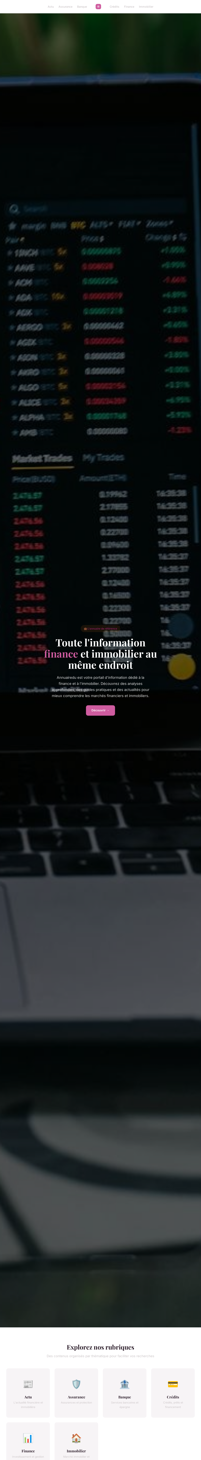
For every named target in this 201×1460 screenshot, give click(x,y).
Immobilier (146, 6)
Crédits (114, 6)
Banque (82, 6)
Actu (51, 6)
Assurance (65, 6)
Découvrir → (100, 710)
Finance (129, 6)
